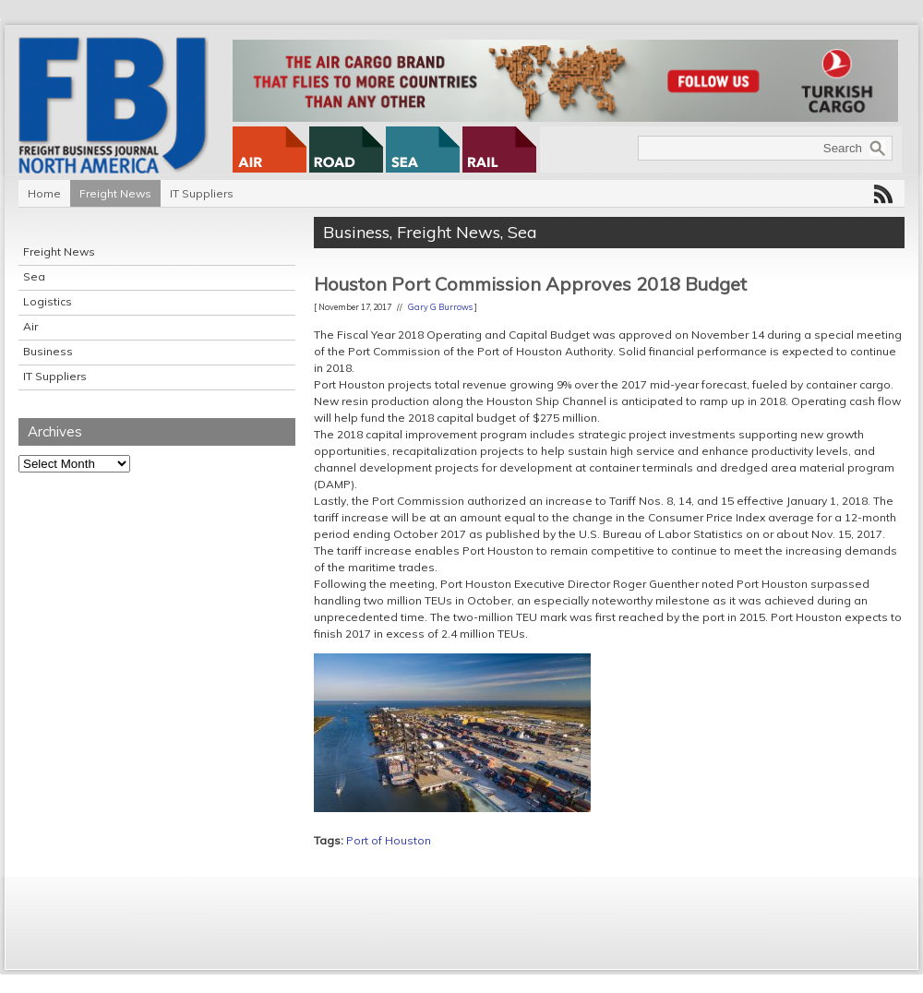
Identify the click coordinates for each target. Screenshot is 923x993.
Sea (34, 276)
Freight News (115, 193)
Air (30, 326)
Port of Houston (388, 840)
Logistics (47, 301)
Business (48, 351)
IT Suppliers (202, 193)
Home (44, 193)
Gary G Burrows (440, 307)
